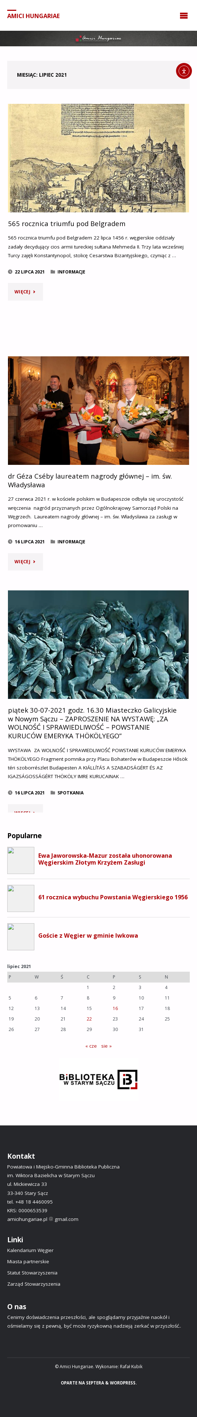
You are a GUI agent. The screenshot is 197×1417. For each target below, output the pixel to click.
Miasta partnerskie (28, 1261)
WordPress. (123, 1383)
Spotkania (70, 793)
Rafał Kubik (131, 1366)
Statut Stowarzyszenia (32, 1272)
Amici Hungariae (33, 16)
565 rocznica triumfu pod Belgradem (66, 223)
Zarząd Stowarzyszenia (33, 1284)
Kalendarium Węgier (30, 1250)
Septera (94, 1383)
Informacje (71, 272)
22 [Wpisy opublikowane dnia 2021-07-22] (89, 1019)
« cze (91, 1046)
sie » (106, 1046)
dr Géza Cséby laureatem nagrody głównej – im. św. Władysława (90, 480)
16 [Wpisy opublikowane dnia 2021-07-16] (115, 1008)
